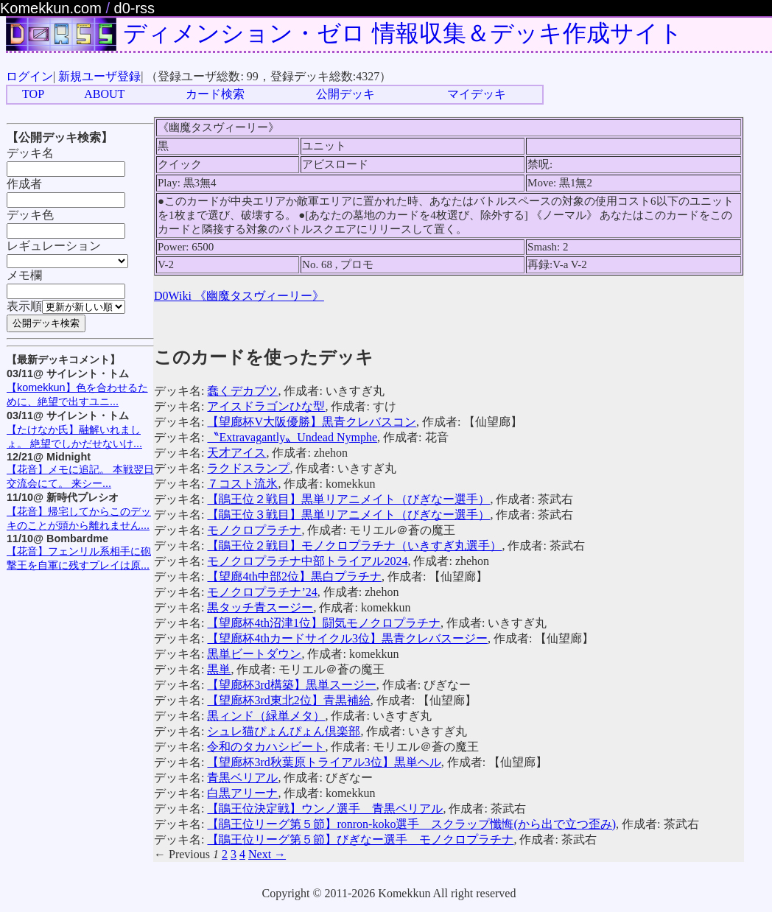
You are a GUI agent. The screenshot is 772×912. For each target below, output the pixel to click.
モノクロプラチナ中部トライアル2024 (307, 561)
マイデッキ (476, 94)
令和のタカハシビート (266, 746)
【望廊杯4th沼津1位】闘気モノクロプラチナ (323, 623)
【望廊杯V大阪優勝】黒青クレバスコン (311, 421)
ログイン (29, 76)
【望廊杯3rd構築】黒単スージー (291, 684)
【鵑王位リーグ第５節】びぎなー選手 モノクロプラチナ (360, 839)
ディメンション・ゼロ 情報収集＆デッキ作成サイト (403, 33)
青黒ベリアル (242, 777)
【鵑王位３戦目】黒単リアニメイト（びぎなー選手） (348, 514)
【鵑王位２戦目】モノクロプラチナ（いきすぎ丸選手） (354, 545)
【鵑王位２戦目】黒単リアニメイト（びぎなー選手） (348, 499)
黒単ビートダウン (254, 654)
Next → (267, 854)
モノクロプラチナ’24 (262, 592)
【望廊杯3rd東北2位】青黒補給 (288, 700)
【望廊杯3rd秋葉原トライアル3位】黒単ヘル (324, 762)
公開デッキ (345, 94)
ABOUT (104, 94)
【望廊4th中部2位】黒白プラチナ (294, 576)
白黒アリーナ (242, 793)
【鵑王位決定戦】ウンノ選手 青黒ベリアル (325, 808)
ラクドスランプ (248, 468)
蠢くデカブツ (242, 391)
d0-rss (134, 8)
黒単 (219, 669)
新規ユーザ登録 (99, 76)
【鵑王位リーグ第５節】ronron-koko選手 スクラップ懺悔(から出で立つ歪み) (411, 824)
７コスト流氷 (242, 483)
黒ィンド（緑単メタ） (266, 715)
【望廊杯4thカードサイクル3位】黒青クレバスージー (347, 638)
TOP (33, 94)
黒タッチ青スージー (260, 607)
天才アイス (236, 452)
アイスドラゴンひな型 (266, 406)
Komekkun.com (51, 8)
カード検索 (215, 94)
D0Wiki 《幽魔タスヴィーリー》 (239, 296)
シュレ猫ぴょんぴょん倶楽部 (283, 731)
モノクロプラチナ (254, 530)
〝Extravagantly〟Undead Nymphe (292, 437)
